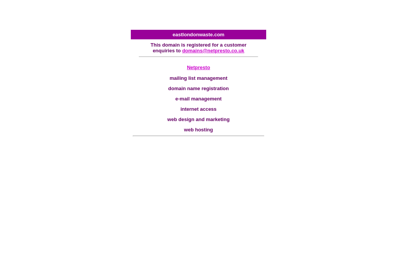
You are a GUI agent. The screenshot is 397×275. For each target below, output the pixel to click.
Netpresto (198, 67)
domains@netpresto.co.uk (213, 50)
